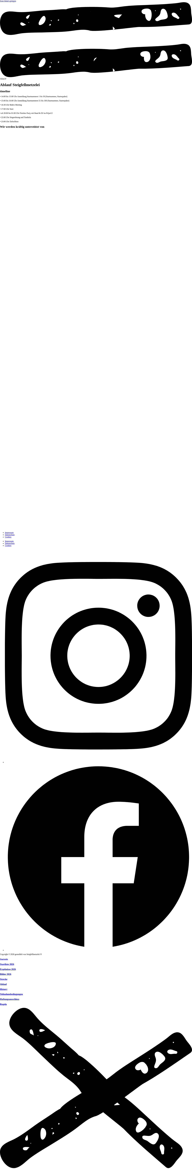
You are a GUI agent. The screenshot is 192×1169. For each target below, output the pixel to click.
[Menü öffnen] (96, 77)
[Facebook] (98, 950)
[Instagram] (98, 762)
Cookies (8, 537)
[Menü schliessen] (96, 1168)
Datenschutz (10, 535)
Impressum (9, 533)
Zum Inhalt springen (8, 1)
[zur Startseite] (6, 528)
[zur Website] (49, 147)
